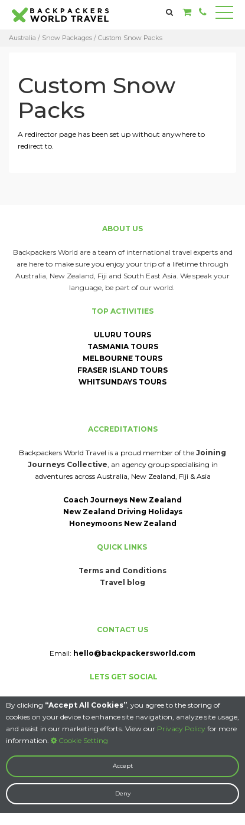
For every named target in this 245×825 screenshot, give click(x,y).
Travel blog (122, 582)
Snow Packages (67, 38)
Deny (122, 793)
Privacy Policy (181, 728)
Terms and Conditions (122, 570)
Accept (123, 766)
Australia (22, 38)
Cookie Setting (79, 740)
